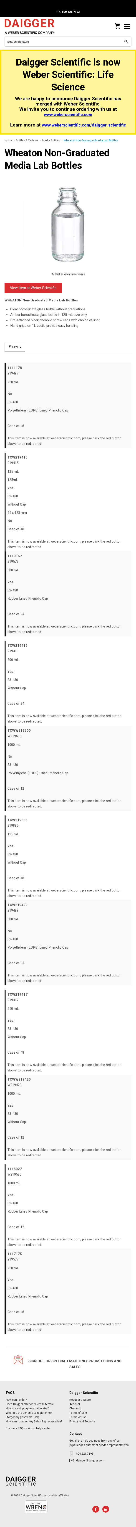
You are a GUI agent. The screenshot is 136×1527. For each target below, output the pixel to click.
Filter (14, 347)
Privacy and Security (82, 1421)
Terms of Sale (78, 1413)
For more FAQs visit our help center (28, 1428)
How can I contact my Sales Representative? (34, 1421)
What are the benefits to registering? (29, 1413)
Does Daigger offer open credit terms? (30, 1404)
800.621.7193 (84, 1454)
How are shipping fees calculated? (27, 1408)
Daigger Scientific (34, 26)
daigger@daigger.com (90, 1460)
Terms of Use (77, 1417)
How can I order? (16, 1400)
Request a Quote (80, 1400)
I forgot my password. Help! (23, 1417)
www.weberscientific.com (68, 115)
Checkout (75, 1408)
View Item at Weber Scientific (33, 288)
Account (74, 1404)
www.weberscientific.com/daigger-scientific (84, 125)
